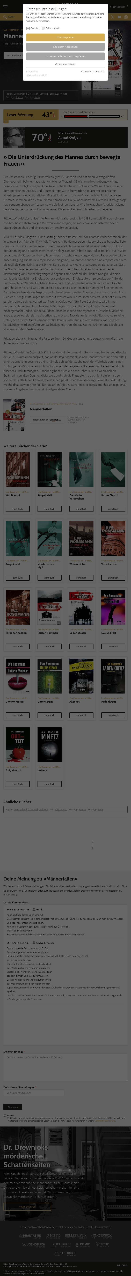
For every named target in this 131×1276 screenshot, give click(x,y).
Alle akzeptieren (65, 37)
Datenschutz (99, 71)
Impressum (86, 71)
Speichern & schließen (65, 46)
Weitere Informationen (65, 64)
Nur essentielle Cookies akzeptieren (65, 56)
